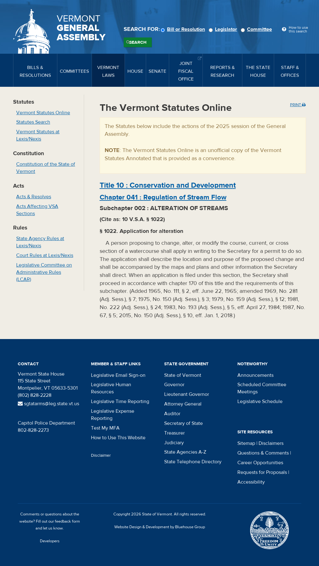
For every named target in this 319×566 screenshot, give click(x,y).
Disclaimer (101, 455)
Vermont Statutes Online (43, 113)
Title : (168, 185)
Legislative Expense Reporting (112, 414)
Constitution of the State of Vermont (45, 168)
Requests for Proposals (262, 472)
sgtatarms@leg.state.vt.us (48, 404)
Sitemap (246, 443)
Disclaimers (271, 443)
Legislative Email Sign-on (118, 375)
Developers (50, 541)
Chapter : (163, 197)
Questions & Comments (263, 453)
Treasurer (174, 433)
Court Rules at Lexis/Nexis (44, 255)
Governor (174, 384)
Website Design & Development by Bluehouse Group (159, 526)
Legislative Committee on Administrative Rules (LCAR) (44, 272)
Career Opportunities (260, 463)
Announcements (255, 375)
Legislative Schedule (260, 401)
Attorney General (183, 404)
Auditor (172, 414)
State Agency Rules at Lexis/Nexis (40, 242)
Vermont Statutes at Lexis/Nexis (38, 135)
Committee (257, 29)
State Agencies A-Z (185, 452)
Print (298, 104)
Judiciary (174, 443)
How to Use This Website (118, 438)
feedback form (67, 521)
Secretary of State (183, 423)
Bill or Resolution (184, 29)
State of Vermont (182, 375)
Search (137, 42)
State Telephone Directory (192, 462)
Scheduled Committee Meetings (261, 388)
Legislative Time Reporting (120, 401)
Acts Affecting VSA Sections (37, 210)
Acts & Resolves (33, 197)
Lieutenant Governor (186, 394)
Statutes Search (33, 122)
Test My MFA (105, 428)
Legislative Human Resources (111, 388)
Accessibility (251, 482)
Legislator (224, 29)
